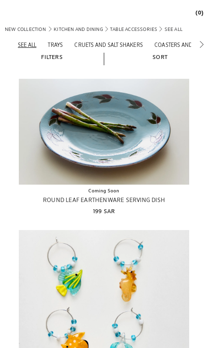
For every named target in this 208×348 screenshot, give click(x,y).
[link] (197, 12)
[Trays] (55, 44)
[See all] (27, 44)
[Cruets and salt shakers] (108, 44)
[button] (51, 56)
